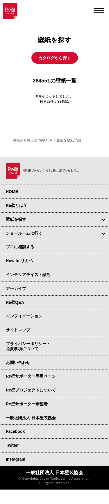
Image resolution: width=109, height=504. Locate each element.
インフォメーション (24, 316)
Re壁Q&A (15, 302)
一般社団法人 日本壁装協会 (31, 417)
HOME (12, 191)
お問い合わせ (18, 362)
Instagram (15, 459)
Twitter (12, 445)
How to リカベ (19, 260)
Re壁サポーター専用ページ (31, 376)
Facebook (15, 431)
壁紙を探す (16, 219)
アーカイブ (16, 288)
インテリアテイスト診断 (28, 274)
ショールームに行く (24, 233)
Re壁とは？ (16, 205)
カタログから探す (54, 58)
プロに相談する (20, 246)
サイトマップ (18, 330)
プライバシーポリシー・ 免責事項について (28, 346)
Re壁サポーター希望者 (27, 404)
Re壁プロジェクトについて (31, 390)
